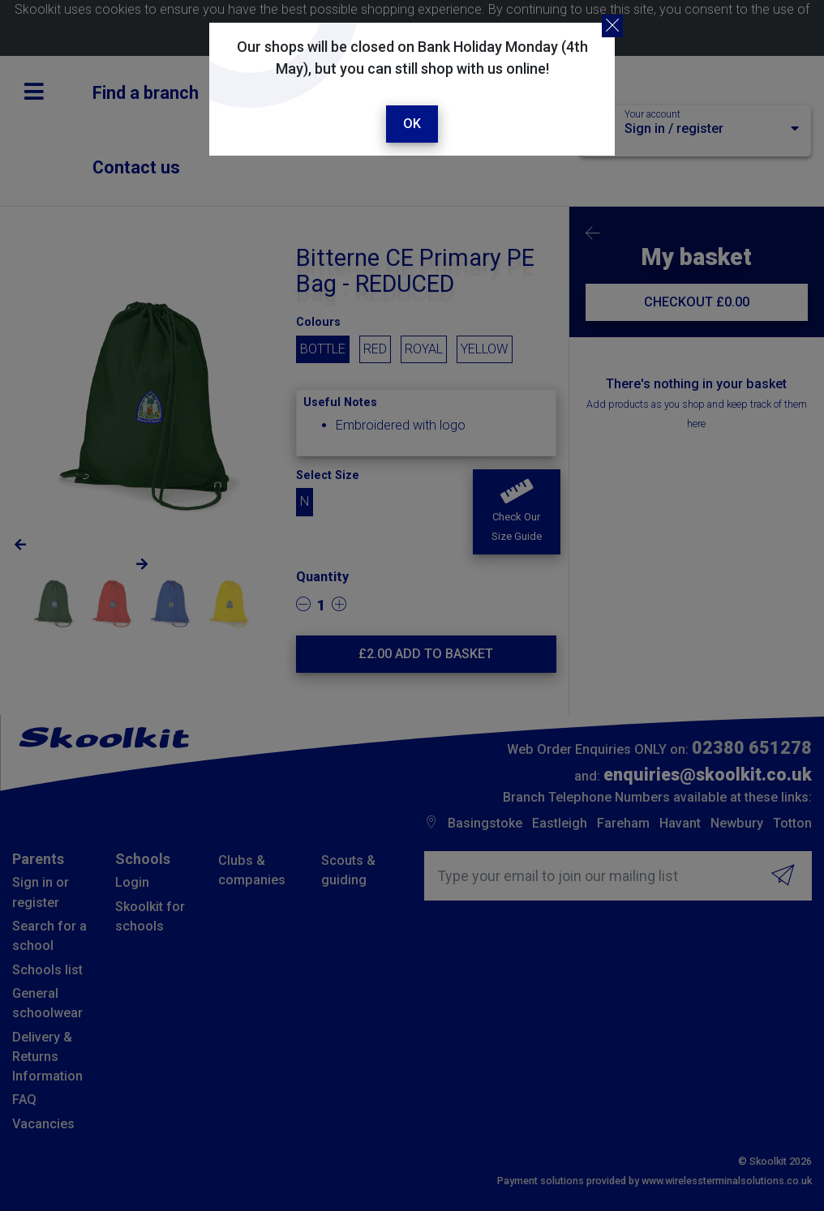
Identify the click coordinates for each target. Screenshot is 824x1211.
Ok (412, 123)
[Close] (612, 26)
